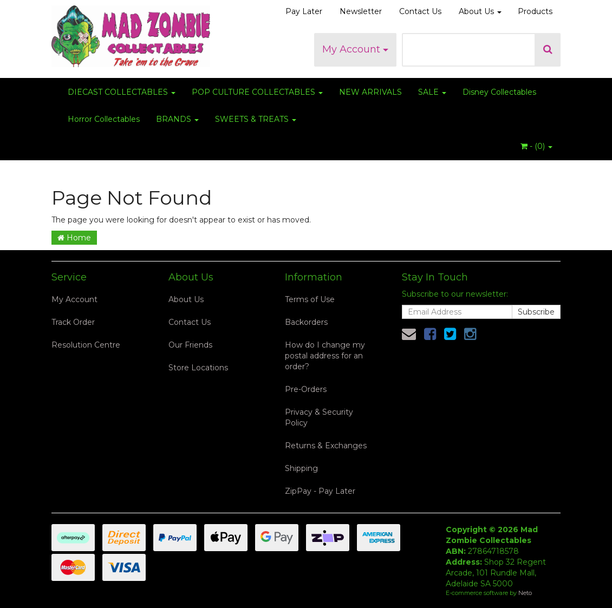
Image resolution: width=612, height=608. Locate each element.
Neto (525, 593)
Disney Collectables (499, 92)
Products (535, 11)
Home (74, 238)
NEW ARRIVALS (370, 92)
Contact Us (420, 11)
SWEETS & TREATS (255, 119)
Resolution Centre (85, 345)
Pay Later (303, 11)
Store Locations (198, 367)
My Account (355, 49)
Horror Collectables (104, 119)
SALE (432, 92)
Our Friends (190, 345)
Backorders (306, 322)
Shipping (301, 468)
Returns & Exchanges (326, 445)
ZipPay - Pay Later (320, 491)
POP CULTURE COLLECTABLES (257, 92)
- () (536, 146)
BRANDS (177, 119)
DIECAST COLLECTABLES (121, 92)
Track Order (73, 322)
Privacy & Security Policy (319, 417)
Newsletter (361, 11)
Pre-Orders (306, 389)
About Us (480, 11)
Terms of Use (310, 299)
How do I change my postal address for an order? (325, 355)
